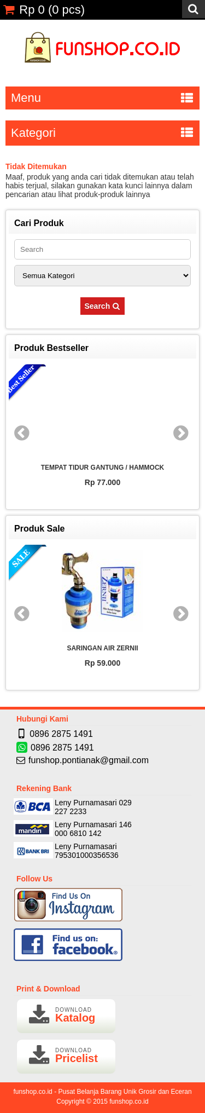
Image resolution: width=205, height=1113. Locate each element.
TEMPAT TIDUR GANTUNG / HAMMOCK (103, 467)
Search (103, 306)
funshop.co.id (128, 1101)
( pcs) (44, 9)
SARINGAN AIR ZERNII (102, 648)
